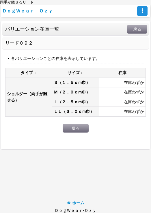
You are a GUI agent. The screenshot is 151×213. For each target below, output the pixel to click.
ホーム (75, 203)
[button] (142, 11)
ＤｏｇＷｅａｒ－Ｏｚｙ (27, 10)
